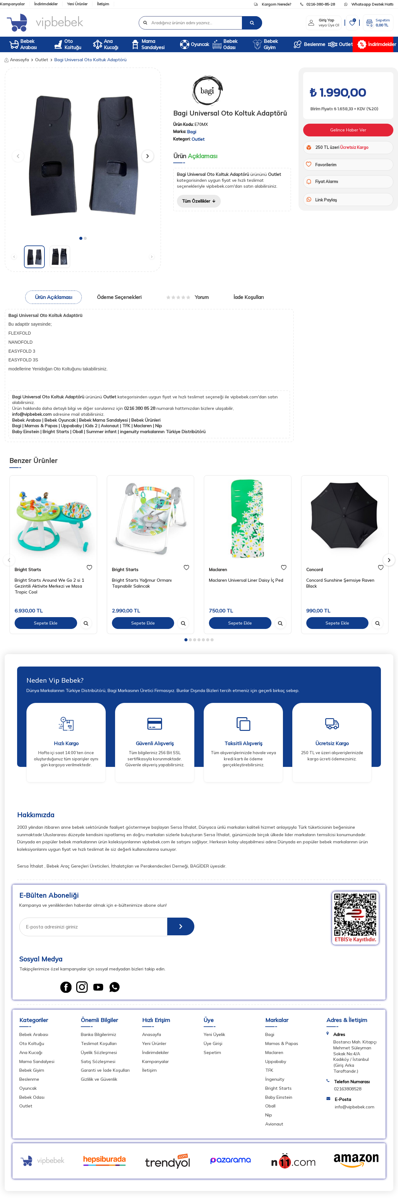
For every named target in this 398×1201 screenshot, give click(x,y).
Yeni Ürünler (77, 4)
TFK (269, 1071)
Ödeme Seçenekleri (119, 297)
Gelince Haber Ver (348, 130)
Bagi (191, 132)
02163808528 (347, 1090)
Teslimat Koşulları (99, 1044)
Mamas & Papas (281, 1044)
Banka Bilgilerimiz (98, 1035)
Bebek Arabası (23, 44)
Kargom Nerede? (272, 4)
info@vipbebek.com (32, 414)
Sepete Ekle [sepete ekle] (46, 623)
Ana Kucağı (105, 44)
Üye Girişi (213, 1044)
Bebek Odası (224, 44)
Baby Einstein (278, 1098)
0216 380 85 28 (140, 408)
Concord (314, 569)
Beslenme (308, 44)
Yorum (187, 297)
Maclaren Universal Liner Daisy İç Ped (246, 580)
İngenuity (274, 1080)
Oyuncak (194, 44)
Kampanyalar (12, 4)
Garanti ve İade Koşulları (105, 1071)
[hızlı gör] (86, 623)
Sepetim (212, 1053)
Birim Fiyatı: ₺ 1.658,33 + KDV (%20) (343, 109)
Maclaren (218, 569)
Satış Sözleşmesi (98, 1062)
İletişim (103, 4)
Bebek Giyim (265, 44)
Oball (270, 1107)
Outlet (340, 44)
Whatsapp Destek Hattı (368, 4)
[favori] (89, 567)
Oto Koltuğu (67, 44)
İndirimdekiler (46, 4)
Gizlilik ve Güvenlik (99, 1080)
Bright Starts (28, 569)
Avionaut (274, 1125)
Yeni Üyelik (214, 1035)
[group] (82, 153)
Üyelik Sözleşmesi (99, 1053)
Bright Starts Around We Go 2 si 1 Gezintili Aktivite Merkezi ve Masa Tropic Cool (49, 586)
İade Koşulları (249, 297)
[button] (80, 238)
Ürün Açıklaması (53, 297)
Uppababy (275, 1062)
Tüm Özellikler (199, 201)
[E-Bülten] (179, 927)
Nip (268, 1116)
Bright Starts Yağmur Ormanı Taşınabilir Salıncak (142, 583)
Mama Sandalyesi (147, 44)
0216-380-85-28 (317, 4)
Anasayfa (17, 59)
